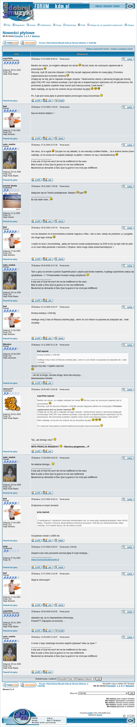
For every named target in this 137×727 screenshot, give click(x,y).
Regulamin (18, 25)
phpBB (90, 713)
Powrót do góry (10, 101)
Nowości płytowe (18, 33)
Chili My (92, 43)
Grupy (117, 6)
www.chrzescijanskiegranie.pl (45, 559)
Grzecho (99, 715)
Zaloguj (129, 25)
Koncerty (108, 6)
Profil (81, 25)
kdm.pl (98, 6)
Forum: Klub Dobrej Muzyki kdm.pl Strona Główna (62, 43)
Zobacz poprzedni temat (97, 49)
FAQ (7, 25)
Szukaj (31, 25)
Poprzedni (18, 36)
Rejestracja (69, 25)
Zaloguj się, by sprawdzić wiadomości (105, 25)
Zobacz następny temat (122, 49)
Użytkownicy (44, 25)
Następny (36, 36)
